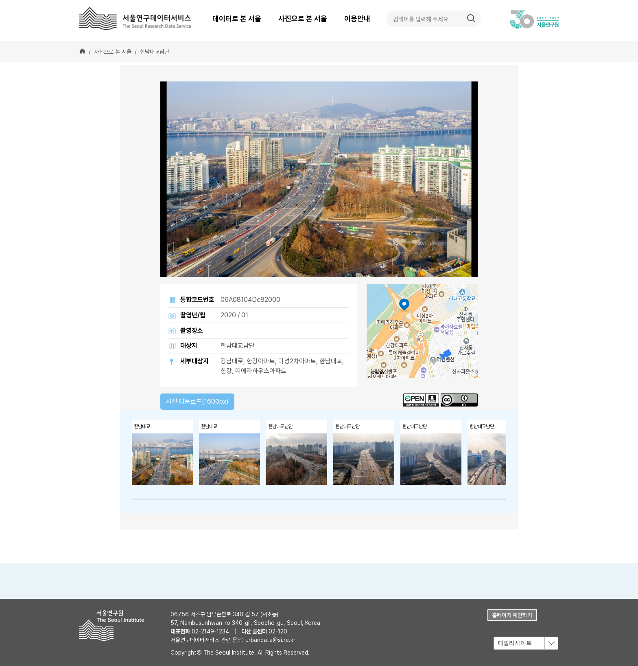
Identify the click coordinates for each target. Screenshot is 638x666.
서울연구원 (114, 625)
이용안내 (357, 18)
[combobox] (526, 643)
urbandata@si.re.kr (270, 640)
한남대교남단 (154, 51)
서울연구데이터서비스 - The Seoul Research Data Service (136, 18)
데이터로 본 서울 (236, 18)
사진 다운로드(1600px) (197, 401)
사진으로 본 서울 (302, 18)
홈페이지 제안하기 (512, 615)
